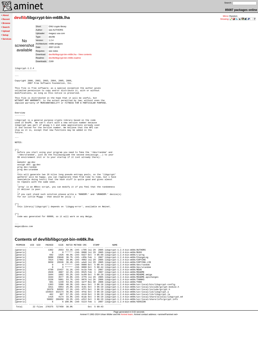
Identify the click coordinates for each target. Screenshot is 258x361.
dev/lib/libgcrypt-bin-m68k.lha (62, 54)
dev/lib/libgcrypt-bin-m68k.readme (65, 58)
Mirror (225, 16)
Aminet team (127, 360)
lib (24, 17)
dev (17, 17)
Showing (224, 19)
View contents (85, 54)
